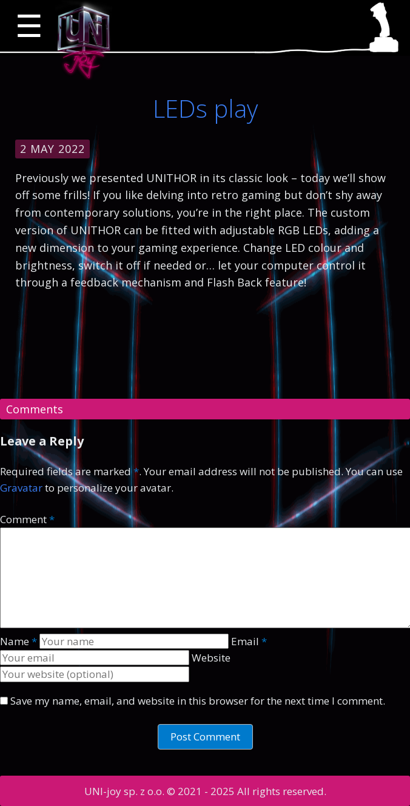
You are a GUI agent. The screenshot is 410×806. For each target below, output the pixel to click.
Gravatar (21, 488)
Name (18, 641)
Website (211, 658)
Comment (27, 519)
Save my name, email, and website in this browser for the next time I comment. (197, 701)
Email (249, 641)
